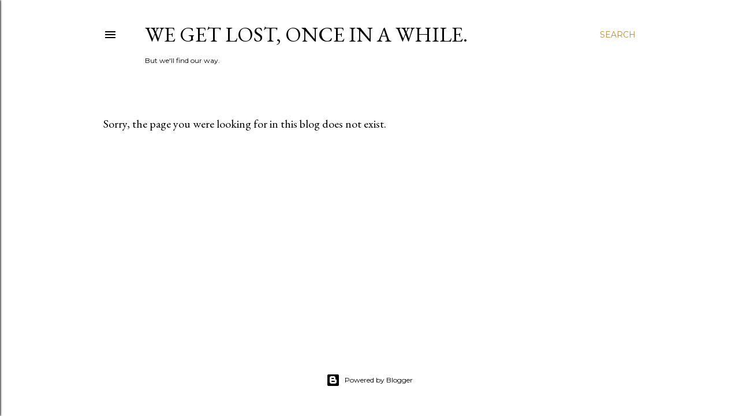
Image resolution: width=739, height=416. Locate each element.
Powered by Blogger (369, 380)
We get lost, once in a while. (306, 34)
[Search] (618, 35)
